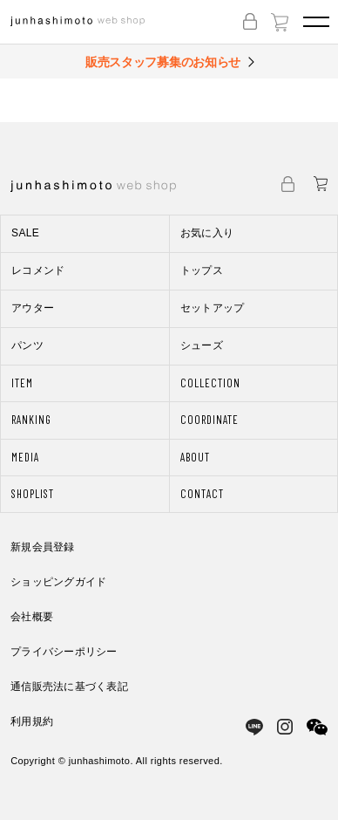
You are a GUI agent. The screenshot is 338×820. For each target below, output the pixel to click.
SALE (25, 233)
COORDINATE (209, 420)
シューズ (201, 345)
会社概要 (31, 617)
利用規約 (31, 721)
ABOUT (195, 457)
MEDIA (25, 457)
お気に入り (207, 233)
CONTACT (202, 494)
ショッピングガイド (58, 582)
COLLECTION (210, 383)
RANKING (31, 420)
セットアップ (212, 308)
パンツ (27, 345)
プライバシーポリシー (63, 652)
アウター (32, 308)
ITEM (22, 383)
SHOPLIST (32, 494)
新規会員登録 (42, 547)
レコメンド (38, 270)
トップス (201, 270)
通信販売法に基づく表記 (69, 686)
